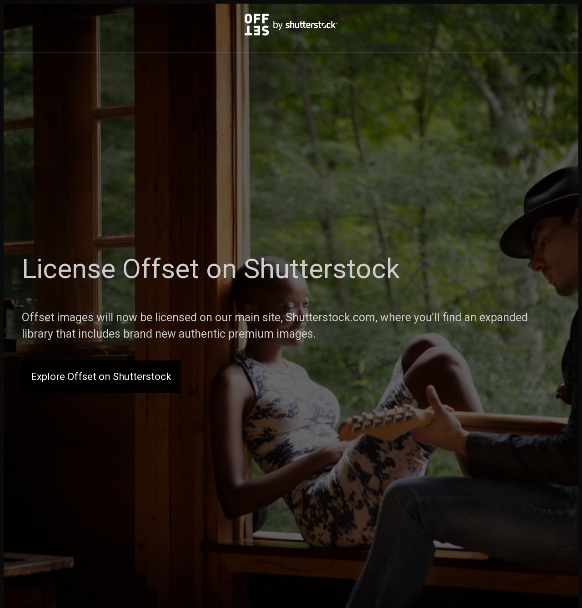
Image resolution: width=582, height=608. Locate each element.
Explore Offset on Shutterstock (101, 376)
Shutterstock (322, 269)
